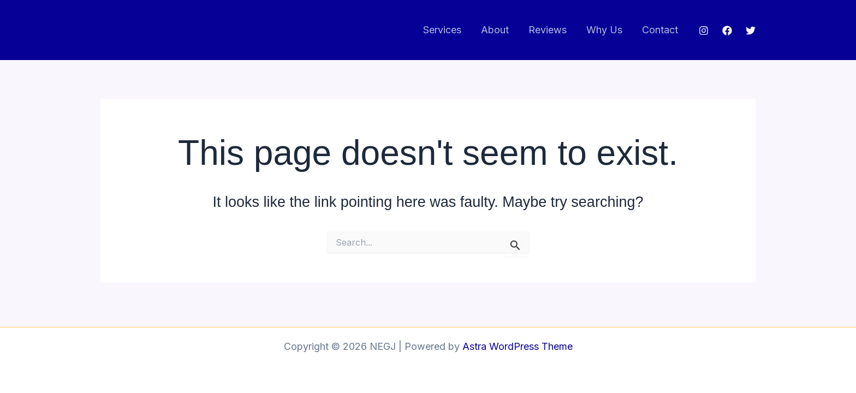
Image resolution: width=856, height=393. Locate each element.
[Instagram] (704, 30)
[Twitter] (751, 30)
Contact (660, 29)
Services (442, 29)
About (495, 29)
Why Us (604, 29)
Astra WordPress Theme (517, 346)
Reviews (547, 29)
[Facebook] (727, 30)
